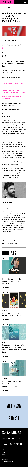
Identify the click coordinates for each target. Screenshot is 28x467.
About (4, 454)
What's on (5, 449)
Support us (5, 459)
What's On (11, 8)
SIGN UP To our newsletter (11, 438)
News (3, 452)
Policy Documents (6, 463)
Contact (4, 457)
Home (3, 8)
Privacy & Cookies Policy (8, 461)
